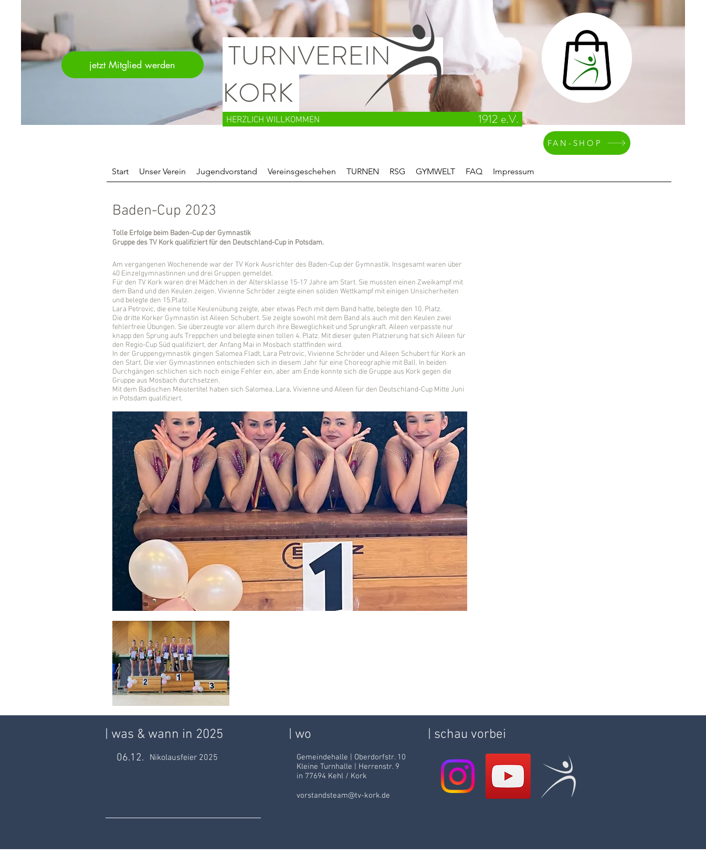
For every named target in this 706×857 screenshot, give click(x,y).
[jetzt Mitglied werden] (132, 64)
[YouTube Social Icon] (508, 776)
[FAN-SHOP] (586, 143)
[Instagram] (457, 776)
